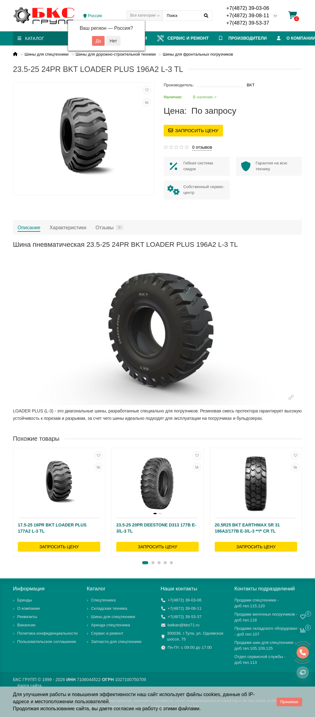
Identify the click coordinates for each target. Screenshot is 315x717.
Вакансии (26, 625)
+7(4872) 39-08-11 (247, 15)
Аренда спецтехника (110, 625)
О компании (28, 608)
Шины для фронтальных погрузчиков (198, 54)
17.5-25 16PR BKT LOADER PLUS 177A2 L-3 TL (52, 528)
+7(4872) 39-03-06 (247, 8)
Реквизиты (27, 616)
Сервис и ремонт (190, 38)
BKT (251, 85)
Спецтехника (103, 600)
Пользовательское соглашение (46, 641)
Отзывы (109, 227)
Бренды (24, 600)
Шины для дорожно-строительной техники (116, 54)
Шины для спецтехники (47, 54)
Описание (29, 227)
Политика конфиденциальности (47, 633)
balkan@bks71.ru (184, 625)
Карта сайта (30, 685)
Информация (29, 589)
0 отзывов (202, 147)
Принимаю (289, 702)
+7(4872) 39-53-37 (247, 23)
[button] (145, 562)
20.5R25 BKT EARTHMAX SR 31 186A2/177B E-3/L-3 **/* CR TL (247, 528)
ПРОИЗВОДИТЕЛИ (255, 38)
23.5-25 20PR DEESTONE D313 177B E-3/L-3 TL (156, 528)
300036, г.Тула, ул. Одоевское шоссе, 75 (195, 636)
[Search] (188, 15)
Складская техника (109, 608)
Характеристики (68, 227)
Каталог (96, 589)
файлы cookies (203, 694)
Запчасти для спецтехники (116, 641)
